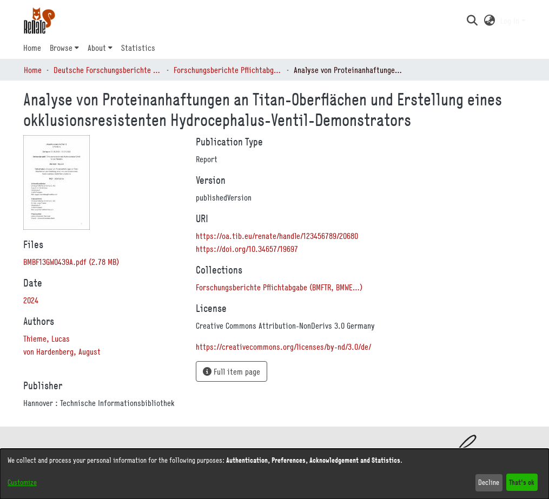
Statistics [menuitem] (138, 47)
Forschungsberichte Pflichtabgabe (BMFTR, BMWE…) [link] (228, 70)
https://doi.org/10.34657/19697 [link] (247, 249)
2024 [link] (30, 300)
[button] (472, 20)
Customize (22, 482)
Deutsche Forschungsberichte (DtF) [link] (108, 70)
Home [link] (33, 70)
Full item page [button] (231, 371)
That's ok (521, 482)
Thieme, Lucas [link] (46, 338)
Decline (488, 482)
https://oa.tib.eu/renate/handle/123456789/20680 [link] (277, 236)
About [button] (97, 47)
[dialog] (274, 474)
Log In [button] (510, 20)
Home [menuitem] (32, 47)
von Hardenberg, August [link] (62, 351)
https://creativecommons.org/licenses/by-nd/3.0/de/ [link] (283, 346)
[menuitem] (64, 47)
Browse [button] (61, 47)
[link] (71, 262)
